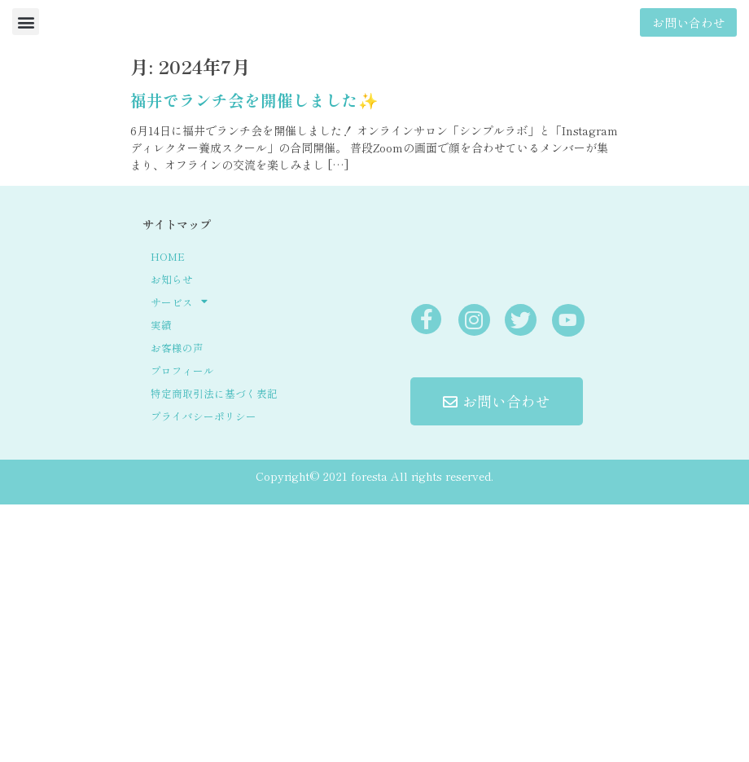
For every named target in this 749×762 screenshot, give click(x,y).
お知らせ (172, 279)
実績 (161, 325)
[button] (25, 21)
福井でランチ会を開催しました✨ (254, 100)
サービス (179, 302)
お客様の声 (177, 347)
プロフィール (182, 370)
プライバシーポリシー (203, 416)
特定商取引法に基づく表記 (214, 393)
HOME (168, 256)
